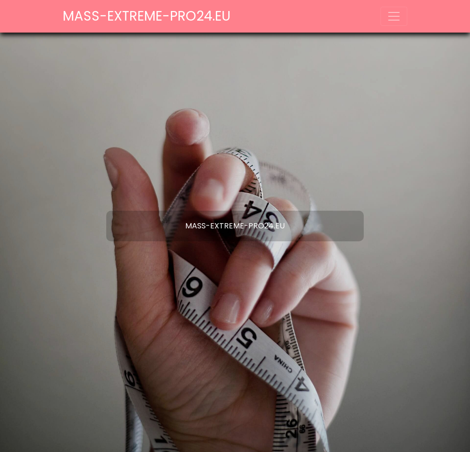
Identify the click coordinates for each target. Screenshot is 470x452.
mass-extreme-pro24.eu (147, 16)
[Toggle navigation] (393, 16)
